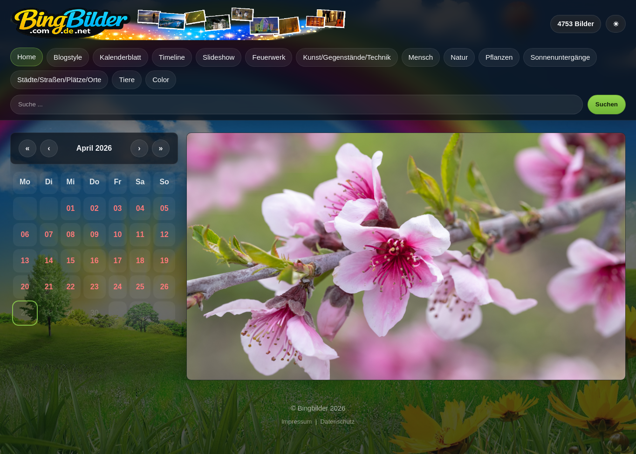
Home (26, 57)
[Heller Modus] (616, 24)
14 (49, 261)
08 (71, 234)
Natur (459, 57)
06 (25, 234)
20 (25, 287)
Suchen (606, 104)
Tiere (127, 80)
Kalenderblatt (120, 57)
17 (117, 261)
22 (71, 287)
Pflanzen (499, 57)
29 (71, 313)
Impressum (296, 421)
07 (49, 234)
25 (140, 287)
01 (71, 208)
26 (164, 287)
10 (117, 234)
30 (94, 313)
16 (94, 261)
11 (140, 234)
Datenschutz (338, 421)
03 (117, 208)
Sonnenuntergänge (560, 57)
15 (71, 261)
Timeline (172, 57)
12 (164, 234)
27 (25, 313)
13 (25, 261)
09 (94, 234)
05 (164, 208)
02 (94, 208)
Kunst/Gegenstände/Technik (346, 57)
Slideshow (219, 57)
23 (94, 287)
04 (140, 208)
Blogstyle (68, 57)
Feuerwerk (268, 57)
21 (49, 287)
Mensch (421, 57)
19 (164, 261)
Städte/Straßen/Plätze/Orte (59, 80)
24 (117, 287)
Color (160, 80)
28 (49, 313)
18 (140, 261)
